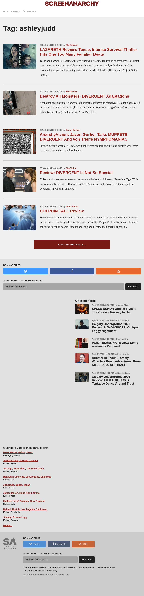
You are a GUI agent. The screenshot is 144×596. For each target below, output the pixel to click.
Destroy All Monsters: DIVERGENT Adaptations (84, 96)
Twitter (34, 543)
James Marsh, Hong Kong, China (21, 493)
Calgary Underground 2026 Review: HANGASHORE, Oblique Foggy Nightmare (115, 327)
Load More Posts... (72, 244)
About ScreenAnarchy (34, 567)
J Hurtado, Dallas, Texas (16, 485)
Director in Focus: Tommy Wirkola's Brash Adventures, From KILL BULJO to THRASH (116, 361)
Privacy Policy (86, 567)
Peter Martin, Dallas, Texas (18, 452)
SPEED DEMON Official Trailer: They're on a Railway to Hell (114, 310)
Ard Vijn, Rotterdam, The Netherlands (24, 468)
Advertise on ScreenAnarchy (42, 570)
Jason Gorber (73, 130)
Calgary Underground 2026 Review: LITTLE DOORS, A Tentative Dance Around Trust (113, 380)
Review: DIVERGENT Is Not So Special (76, 172)
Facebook (58, 543)
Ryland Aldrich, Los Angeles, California (25, 509)
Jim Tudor (71, 168)
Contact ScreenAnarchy (62, 567)
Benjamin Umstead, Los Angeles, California (27, 476)
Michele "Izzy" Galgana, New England (24, 501)
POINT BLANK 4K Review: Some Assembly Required (115, 344)
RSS (83, 543)
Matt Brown (72, 91)
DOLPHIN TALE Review (62, 211)
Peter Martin (72, 206)
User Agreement (106, 567)
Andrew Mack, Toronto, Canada (20, 460)
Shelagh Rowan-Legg (15, 517)
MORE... (7, 525)
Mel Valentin (72, 45)
